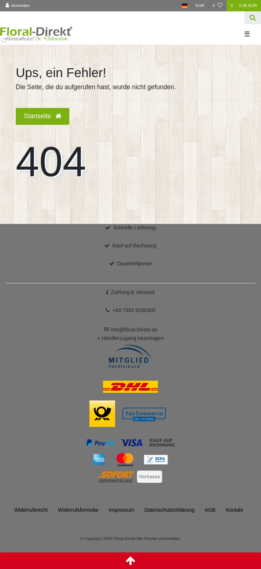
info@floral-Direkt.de (131, 330)
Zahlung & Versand (133, 292)
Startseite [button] (42, 116)
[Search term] (122, 17)
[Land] (184, 5)
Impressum (121, 510)
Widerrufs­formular (78, 510)
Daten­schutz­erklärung (169, 510)
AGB (210, 510)
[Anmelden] (17, 5)
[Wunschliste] (218, 5)
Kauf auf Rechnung (135, 246)
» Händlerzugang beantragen (130, 338)
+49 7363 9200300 (134, 310)
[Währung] (200, 5)
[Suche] (253, 17)
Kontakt (234, 510)
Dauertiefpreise (134, 264)
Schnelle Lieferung (134, 228)
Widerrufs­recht (31, 510)
